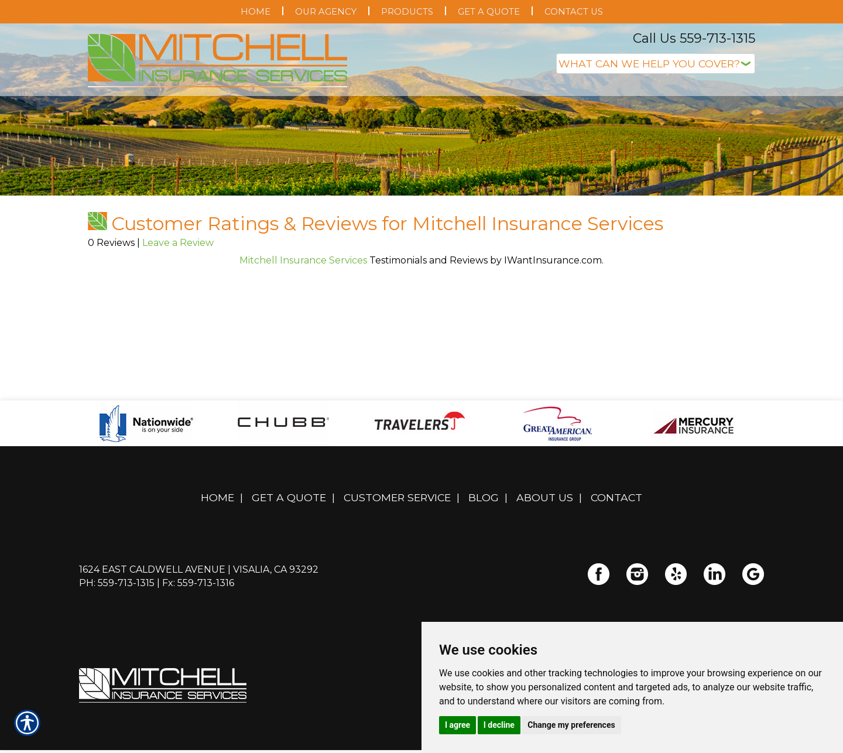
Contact (616, 536)
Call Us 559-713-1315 (694, 38)
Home (217, 536)
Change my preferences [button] (571, 725)
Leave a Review (178, 281)
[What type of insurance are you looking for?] (655, 63)
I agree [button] (457, 725)
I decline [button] (499, 725)
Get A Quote (289, 536)
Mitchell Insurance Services (303, 298)
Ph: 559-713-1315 (117, 621)
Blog (483, 536)
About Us (544, 536)
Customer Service (397, 536)
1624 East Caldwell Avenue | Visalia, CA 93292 (198, 608)
